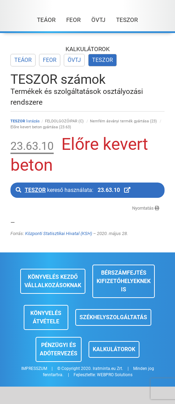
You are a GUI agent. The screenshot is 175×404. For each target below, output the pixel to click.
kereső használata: (73, 190)
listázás (25, 121)
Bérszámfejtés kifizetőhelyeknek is (124, 281)
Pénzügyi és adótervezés (58, 349)
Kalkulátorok (114, 349)
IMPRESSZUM (34, 368)
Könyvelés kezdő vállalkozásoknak (52, 281)
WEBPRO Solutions (114, 374)
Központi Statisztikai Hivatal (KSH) (58, 233)
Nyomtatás (145, 208)
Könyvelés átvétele (45, 317)
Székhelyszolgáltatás (113, 317)
